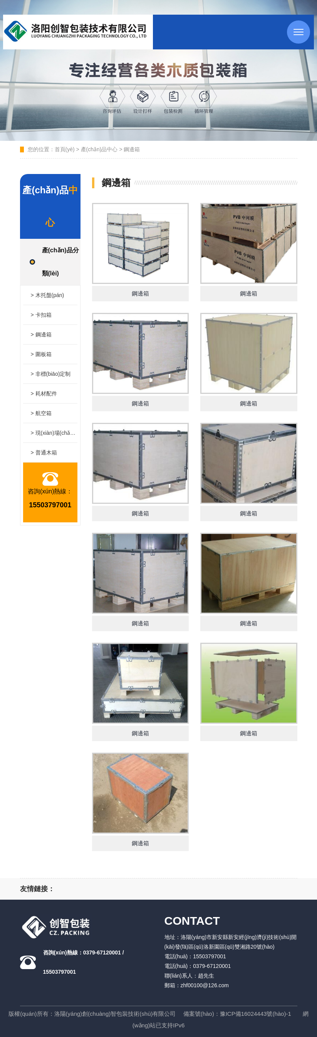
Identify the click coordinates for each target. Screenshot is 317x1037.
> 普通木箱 (44, 452)
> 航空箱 (41, 413)
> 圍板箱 (41, 354)
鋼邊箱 (132, 149)
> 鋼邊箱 (41, 334)
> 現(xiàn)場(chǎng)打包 (54, 433)
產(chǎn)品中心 (99, 149)
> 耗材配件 (44, 393)
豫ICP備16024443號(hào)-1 (255, 1013)
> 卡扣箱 (41, 315)
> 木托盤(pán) (47, 295)
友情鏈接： (37, 889)
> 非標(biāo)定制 (51, 374)
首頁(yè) (65, 149)
